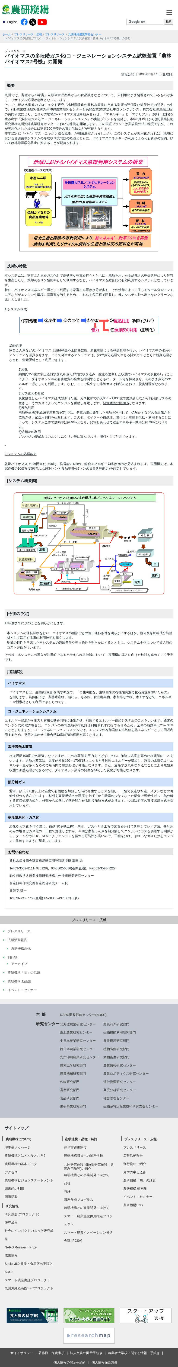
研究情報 (12, 1206)
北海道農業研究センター (78, 1024)
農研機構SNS (133, 1205)
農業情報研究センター (119, 1065)
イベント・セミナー (138, 1197)
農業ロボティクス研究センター (126, 1073)
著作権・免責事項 (51, 1353)
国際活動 (11, 1197)
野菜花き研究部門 (116, 1024)
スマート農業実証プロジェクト (27, 1280)
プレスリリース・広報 (28, 34)
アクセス (11, 1172)
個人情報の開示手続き (70, 1362)
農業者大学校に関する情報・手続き (134, 1353)
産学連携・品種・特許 (81, 1139)
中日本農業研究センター (78, 1041)
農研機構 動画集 (135, 1188)
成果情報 (11, 1255)
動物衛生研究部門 (116, 1057)
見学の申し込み (134, 1172)
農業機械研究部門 (73, 1073)
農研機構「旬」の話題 (139, 1180)
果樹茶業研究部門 (73, 1106)
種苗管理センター (116, 1098)
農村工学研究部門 (73, 1065)
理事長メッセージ (18, 1147)
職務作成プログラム (78, 1200)
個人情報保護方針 (105, 1362)
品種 (67, 1183)
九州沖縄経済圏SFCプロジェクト (29, 1288)
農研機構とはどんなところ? (25, 1155)
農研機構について (19, 1139)
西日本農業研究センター (78, 1049)
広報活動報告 (133, 1155)
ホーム (6, 34)
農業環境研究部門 (116, 1041)
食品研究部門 (69, 1098)
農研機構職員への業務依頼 (83, 1155)
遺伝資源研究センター (119, 1082)
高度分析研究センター (119, 1090)
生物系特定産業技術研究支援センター (131, 1106)
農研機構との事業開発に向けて (86, 1175)
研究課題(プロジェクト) (22, 1214)
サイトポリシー (21, 1353)
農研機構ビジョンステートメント (29, 1180)
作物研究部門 (69, 1082)
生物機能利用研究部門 (119, 1032)
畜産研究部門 (69, 1090)
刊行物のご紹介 (134, 1164)
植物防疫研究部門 (116, 1049)
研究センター (48, 1023)
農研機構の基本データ (21, 1164)
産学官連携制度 (75, 1147)
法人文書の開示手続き (86, 1353)
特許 (67, 1191)
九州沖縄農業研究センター (85, 34)
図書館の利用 (14, 1188)
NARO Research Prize (21, 1247)
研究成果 (11, 1222)
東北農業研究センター (76, 1032)
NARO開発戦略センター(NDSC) (83, 1015)
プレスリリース (55, 34)
